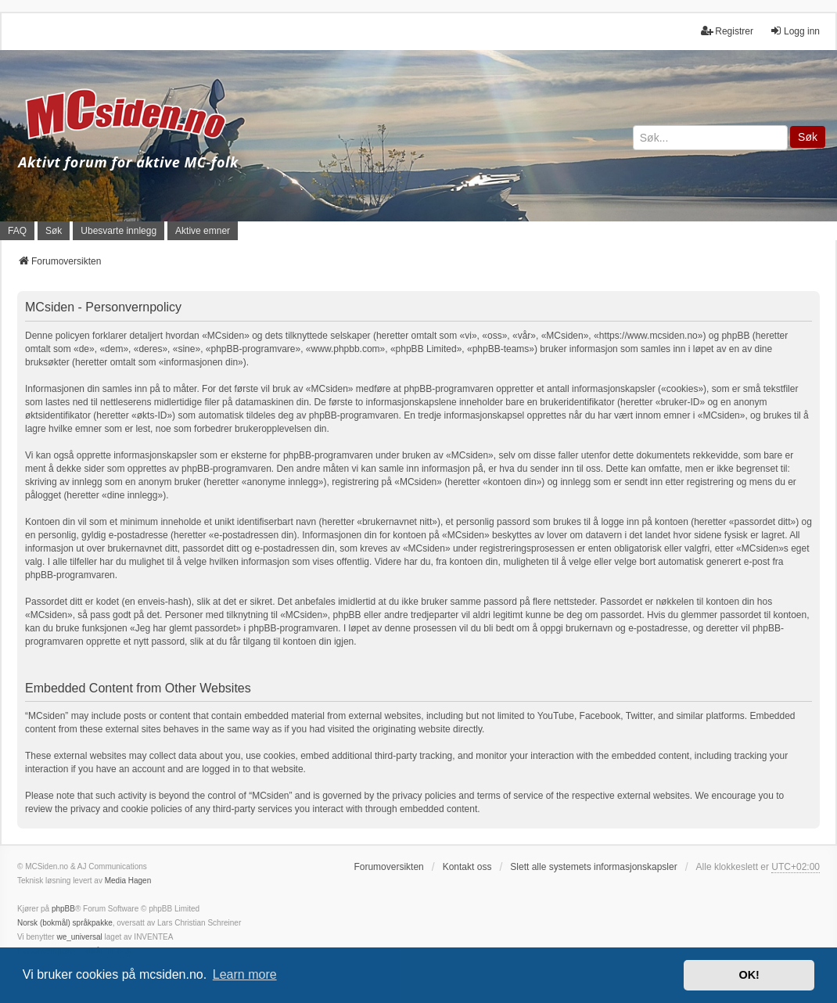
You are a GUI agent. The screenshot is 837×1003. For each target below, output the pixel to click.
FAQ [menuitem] (17, 230)
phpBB (63, 908)
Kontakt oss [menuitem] (467, 866)
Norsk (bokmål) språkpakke (65, 923)
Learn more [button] (245, 974)
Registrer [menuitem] (727, 31)
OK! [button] (748, 975)
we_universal (79, 937)
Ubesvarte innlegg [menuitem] (118, 230)
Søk (807, 137)
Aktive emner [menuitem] (202, 230)
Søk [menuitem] (53, 230)
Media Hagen (128, 880)
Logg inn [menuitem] (795, 31)
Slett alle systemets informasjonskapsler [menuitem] (593, 866)
